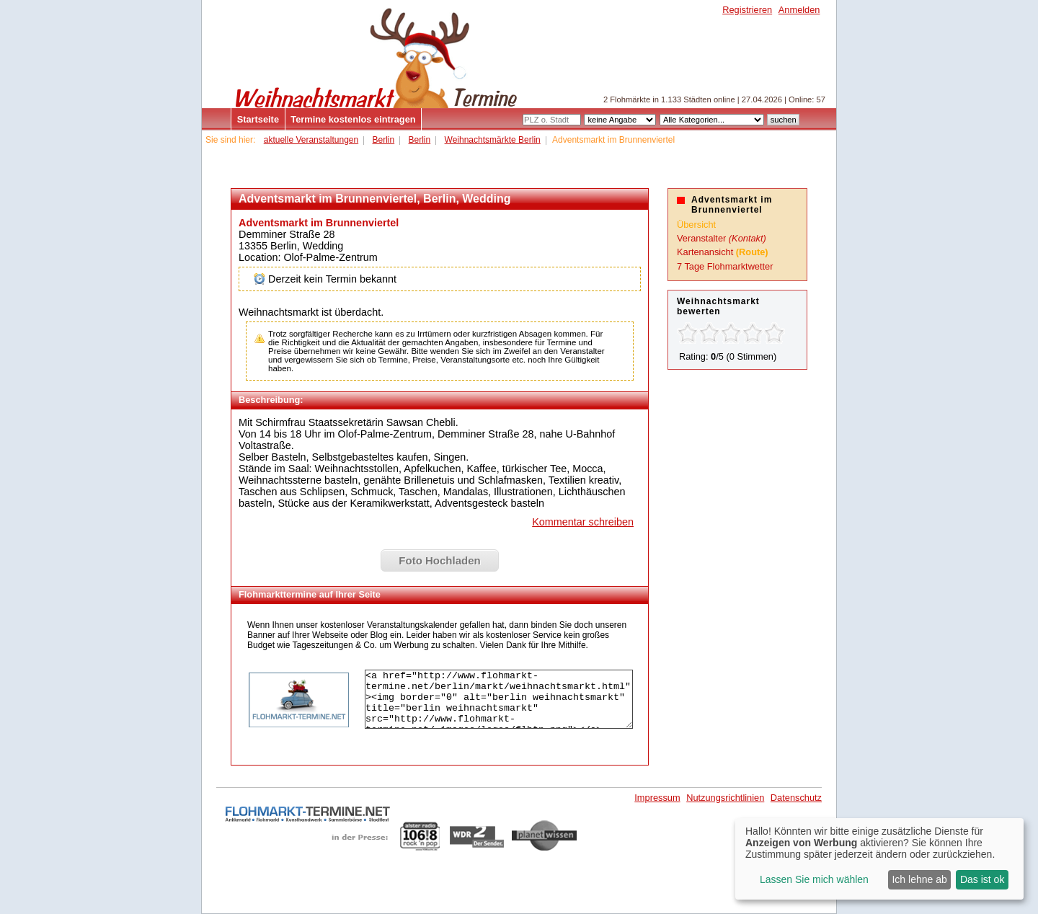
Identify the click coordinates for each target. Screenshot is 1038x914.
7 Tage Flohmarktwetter (725, 266)
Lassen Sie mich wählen (814, 879)
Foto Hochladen (439, 560)
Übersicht (696, 224)
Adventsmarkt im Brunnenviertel (319, 222)
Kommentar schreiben (583, 522)
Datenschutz (796, 797)
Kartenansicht (705, 252)
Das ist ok (982, 879)
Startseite (258, 119)
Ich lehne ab (919, 879)
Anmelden (799, 9)
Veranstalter (701, 238)
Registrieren (747, 9)
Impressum (657, 797)
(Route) (752, 252)
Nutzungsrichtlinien (725, 797)
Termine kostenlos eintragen (352, 119)
